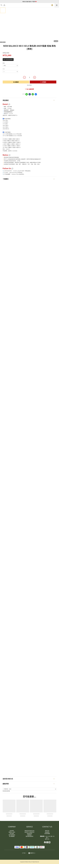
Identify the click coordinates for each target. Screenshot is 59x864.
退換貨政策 (29, 833)
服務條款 (29, 835)
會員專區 (12, 830)
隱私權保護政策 (29, 836)
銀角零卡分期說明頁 (29, 832)
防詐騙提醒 (12, 836)
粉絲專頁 (47, 832)
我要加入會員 (12, 832)
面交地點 (12, 833)
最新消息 (47, 830)
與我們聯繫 (47, 833)
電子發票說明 (12, 835)
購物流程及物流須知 (29, 830)
